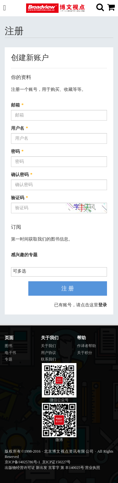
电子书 (10, 353)
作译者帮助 (86, 346)
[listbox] (21, 271)
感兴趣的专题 (24, 254)
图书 (8, 346)
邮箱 (17, 105)
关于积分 (84, 353)
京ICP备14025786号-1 (22, 462)
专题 (8, 359)
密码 (17, 151)
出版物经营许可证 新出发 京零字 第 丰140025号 (44, 467)
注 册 (67, 288)
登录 (102, 305)
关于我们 (48, 346)
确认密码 (21, 174)
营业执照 (92, 467)
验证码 (19, 197)
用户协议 (48, 353)
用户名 (19, 128)
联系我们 (48, 359)
